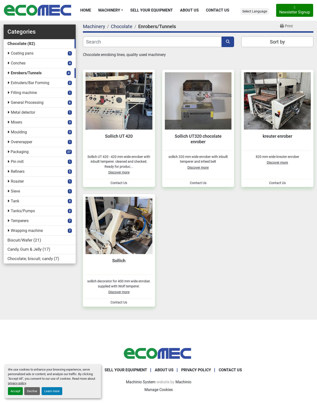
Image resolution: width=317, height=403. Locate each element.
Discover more (119, 172)
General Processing (27, 102)
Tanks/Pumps (23, 211)
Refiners (18, 171)
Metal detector (23, 112)
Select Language (254, 11)
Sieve (15, 191)
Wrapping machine (27, 230)
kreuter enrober (277, 136)
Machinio (183, 382)
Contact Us (217, 10)
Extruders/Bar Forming (30, 83)
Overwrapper (21, 142)
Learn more (52, 391)
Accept (15, 391)
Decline (32, 391)
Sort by (277, 42)
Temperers (20, 220)
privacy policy (17, 383)
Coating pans (22, 53)
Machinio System (140, 382)
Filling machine (24, 92)
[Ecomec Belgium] (158, 353)
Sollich (118, 260)
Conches (18, 63)
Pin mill (17, 161)
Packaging (20, 151)
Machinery (109, 10)
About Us (189, 10)
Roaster (17, 181)
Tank (15, 201)
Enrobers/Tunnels (26, 73)
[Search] (152, 42)
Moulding (19, 132)
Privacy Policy (196, 370)
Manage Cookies (158, 389)
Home (85, 10)
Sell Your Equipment (151, 10)
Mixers (16, 122)
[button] (110, 10)
